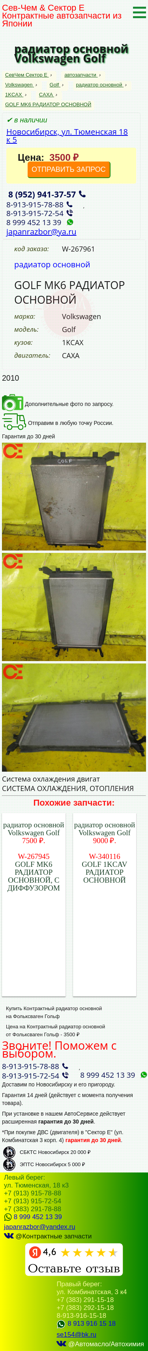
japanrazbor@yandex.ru (39, 1227)
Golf (55, 85)
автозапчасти (80, 75)
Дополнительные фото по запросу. (58, 404)
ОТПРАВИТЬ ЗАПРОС (69, 169)
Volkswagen (19, 85)
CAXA (46, 95)
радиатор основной (100, 85)
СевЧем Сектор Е (27, 75)
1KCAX (14, 95)
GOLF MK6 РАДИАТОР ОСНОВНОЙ (48, 104)
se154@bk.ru (76, 1334)
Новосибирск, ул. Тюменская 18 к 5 (67, 135)
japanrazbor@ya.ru (41, 231)
